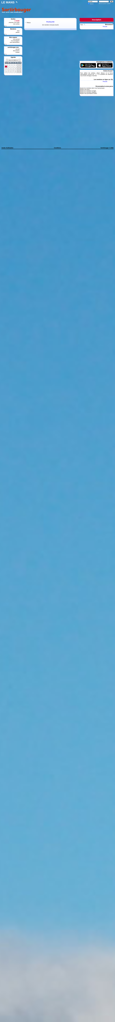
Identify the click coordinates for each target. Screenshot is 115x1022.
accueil (17, 49)
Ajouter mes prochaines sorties (88, 93)
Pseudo (105, 26)
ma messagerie (15, 40)
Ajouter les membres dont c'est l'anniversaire (92, 88)
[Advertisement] (73, 10)
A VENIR (16, 20)
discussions (16, 50)
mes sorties (16, 24)
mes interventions (14, 42)
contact (17, 52)
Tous (81, 24)
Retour (29, 22)
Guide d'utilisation (7, 148)
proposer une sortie (14, 22)
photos (17, 32)
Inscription (96, 20)
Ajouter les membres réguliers (88, 92)
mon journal (16, 39)
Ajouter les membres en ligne (88, 90)
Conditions (57, 148)
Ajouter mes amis (85, 89)
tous (18, 30)
